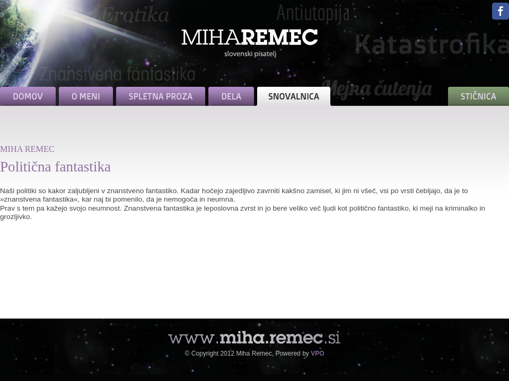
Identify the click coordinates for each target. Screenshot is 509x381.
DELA (231, 96)
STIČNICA (478, 96)
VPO (317, 353)
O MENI (86, 96)
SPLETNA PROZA (160, 96)
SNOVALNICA (293, 96)
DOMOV (28, 96)
